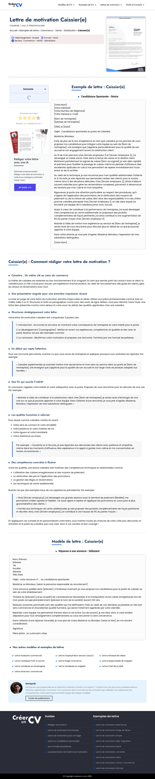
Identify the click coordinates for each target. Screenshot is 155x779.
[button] (45, 89)
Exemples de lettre (29, 30)
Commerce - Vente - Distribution (58, 30)
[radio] (20, 119)
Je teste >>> (24, 187)
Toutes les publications (39, 698)
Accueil (13, 30)
